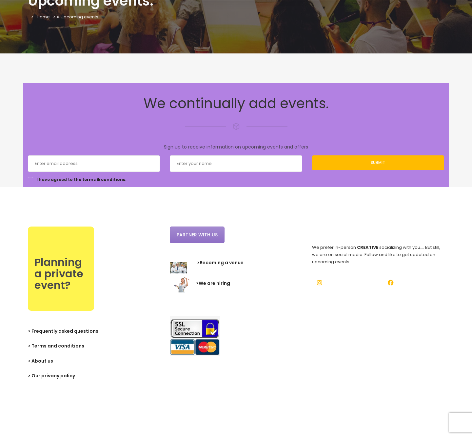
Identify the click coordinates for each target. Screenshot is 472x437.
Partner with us (197, 234)
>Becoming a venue (220, 262)
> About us (40, 361)
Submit (378, 162)
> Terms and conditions (56, 346)
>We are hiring (213, 283)
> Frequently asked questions (63, 331)
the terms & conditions (99, 179)
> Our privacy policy (51, 375)
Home (43, 17)
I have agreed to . (81, 180)
